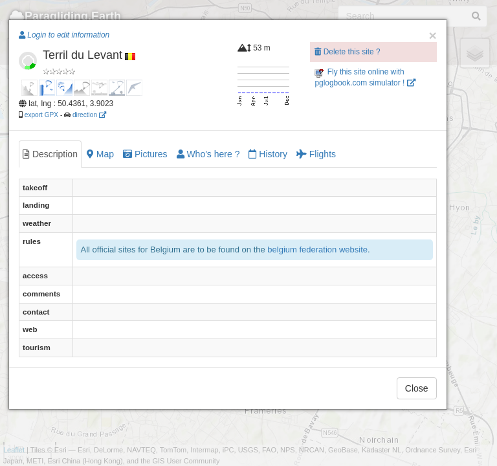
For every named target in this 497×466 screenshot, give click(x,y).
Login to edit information (64, 34)
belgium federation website (317, 249)
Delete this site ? (347, 51)
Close (416, 388)
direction (89, 114)
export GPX (41, 114)
